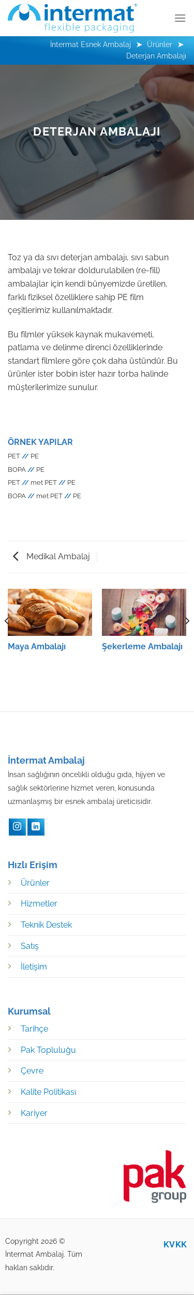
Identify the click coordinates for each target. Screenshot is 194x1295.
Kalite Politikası (48, 1092)
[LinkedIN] (35, 827)
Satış (30, 946)
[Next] (187, 641)
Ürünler (35, 883)
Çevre (32, 1071)
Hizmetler (39, 904)
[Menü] (180, 18)
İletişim (34, 967)
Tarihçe (34, 1029)
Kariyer (34, 1113)
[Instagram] (17, 827)
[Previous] (7, 641)
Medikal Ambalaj (51, 556)
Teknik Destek (46, 925)
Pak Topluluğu (48, 1050)
